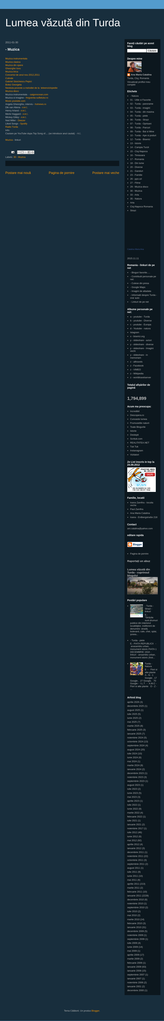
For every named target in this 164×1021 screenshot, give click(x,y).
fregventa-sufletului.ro (37, 97)
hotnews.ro (40, 104)
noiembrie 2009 (135, 935)
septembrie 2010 (136, 907)
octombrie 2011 (135, 860)
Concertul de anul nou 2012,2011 (22, 74)
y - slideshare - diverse (141, 344)
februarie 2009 (134, 962)
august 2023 (133, 785)
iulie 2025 (132, 714)
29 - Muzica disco (139, 186)
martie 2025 (133, 725)
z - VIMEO (135, 369)
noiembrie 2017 (135, 828)
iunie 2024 (132, 757)
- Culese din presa (139, 283)
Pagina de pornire (61, 173)
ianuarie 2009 (134, 966)
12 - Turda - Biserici (140, 139)
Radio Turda (11, 126)
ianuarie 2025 (134, 733)
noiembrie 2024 (135, 737)
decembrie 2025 (135, 706)
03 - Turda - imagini (140, 108)
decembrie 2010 (135, 899)
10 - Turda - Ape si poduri (143, 135)
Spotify (23, 123)
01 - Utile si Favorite (140, 99)
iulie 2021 (132, 820)
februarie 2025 (134, 729)
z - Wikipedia (136, 373)
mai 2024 (132, 761)
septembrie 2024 (136, 745)
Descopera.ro (137, 415)
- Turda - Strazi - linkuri (149, 609)
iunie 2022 (132, 808)
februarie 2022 (134, 816)
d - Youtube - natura (140, 328)
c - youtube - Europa (140, 324)
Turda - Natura (148, 665)
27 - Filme (135, 182)
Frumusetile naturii (139, 423)
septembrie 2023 (136, 781)
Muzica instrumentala (16, 58)
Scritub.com (136, 438)
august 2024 (133, 749)
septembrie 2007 (136, 974)
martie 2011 (133, 887)
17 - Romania (137, 159)
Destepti (134, 434)
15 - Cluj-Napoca (139, 151)
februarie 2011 (134, 891)
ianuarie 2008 (134, 970)
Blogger (95, 1010)
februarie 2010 (134, 923)
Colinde (9, 78)
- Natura (134, 96)
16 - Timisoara (137, 155)
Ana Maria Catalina (141, 74)
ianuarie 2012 (134, 848)
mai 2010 (132, 915)
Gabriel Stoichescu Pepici (18, 81)
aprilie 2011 (133, 883)
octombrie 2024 (135, 741)
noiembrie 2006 (135, 982)
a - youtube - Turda (140, 316)
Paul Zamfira (136, 509)
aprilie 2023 (133, 801)
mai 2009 (132, 951)
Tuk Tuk (134, 446)
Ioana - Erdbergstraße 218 (143, 517)
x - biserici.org (137, 336)
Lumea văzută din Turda (62, 23)
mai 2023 (132, 797)
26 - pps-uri (136, 178)
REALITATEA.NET (139, 442)
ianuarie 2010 (134, 927)
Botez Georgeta (13, 84)
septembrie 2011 (136, 864)
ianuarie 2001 (134, 986)
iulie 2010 (132, 911)
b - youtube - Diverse (141, 320)
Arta (132, 202)
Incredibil (134, 411)
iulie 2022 (132, 804)
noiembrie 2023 (135, 777)
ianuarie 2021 (134, 824)
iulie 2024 (132, 753)
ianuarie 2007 (134, 978)
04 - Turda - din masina (142, 111)
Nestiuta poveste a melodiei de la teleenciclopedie (31, 88)
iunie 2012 (132, 836)
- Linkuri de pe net (139, 301)
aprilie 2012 (133, 844)
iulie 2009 (132, 943)
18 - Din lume (137, 163)
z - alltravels (136, 361)
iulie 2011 (132, 871)
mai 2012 (132, 840)
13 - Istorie (135, 143)
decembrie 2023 (135, 773)
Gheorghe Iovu (13, 68)
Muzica (9, 140)
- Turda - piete (137, 640)
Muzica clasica (13, 62)
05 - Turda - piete (139, 115)
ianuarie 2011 (134, 895)
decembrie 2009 (135, 931)
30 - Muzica (20, 157)
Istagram (134, 332)
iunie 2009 (132, 947)
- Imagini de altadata (140, 291)
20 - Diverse (136, 167)
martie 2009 (133, 958)
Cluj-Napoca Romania (141, 206)
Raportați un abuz (138, 561)
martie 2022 (133, 812)
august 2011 (133, 868)
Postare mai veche (105, 173)
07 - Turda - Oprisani (140, 123)
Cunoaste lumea (138, 419)
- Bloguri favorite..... (140, 272)
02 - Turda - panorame (141, 103)
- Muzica (12, 49)
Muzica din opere (14, 65)
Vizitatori (134, 454)
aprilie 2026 (133, 702)
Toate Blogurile (137, 427)
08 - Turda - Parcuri (140, 127)
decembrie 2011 (135, 852)
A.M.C (24, 107)
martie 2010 (133, 919)
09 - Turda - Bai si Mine (142, 131)
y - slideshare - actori (141, 340)
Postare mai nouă (18, 173)
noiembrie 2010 (135, 903)
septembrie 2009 (136, 939)
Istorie (133, 431)
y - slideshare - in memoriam (139, 356)
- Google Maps (137, 287)
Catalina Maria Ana (135, 249)
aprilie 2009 (133, 954)
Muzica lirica (11, 71)
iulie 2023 (132, 789)
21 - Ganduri (136, 171)
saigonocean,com (39, 94)
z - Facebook (136, 365)
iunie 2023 (132, 793)
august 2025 (133, 710)
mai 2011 (132, 880)
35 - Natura (136, 198)
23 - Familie (136, 175)
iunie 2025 (132, 718)
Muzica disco (12, 91)
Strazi (133, 210)
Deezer (21, 120)
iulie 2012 (132, 832)
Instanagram (136, 450)
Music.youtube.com (15, 101)
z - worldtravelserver (140, 377)
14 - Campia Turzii (139, 147)
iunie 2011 (132, 876)
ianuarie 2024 (134, 769)
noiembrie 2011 (135, 856)
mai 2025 (132, 722)
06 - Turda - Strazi (139, 119)
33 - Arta (134, 194)
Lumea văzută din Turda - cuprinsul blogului (138, 572)
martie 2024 (133, 765)
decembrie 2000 (135, 990)
